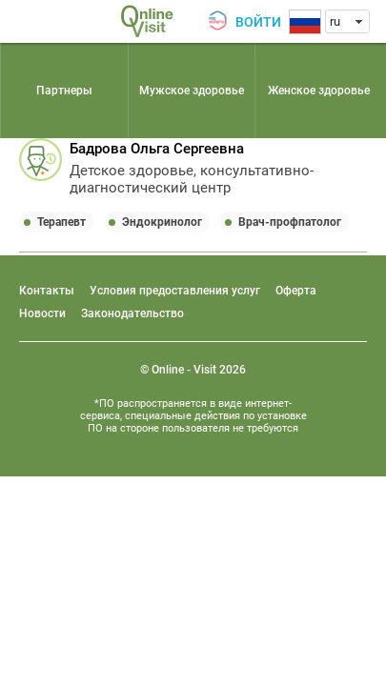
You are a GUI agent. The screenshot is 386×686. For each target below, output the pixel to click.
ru (335, 21)
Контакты (46, 290)
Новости (42, 313)
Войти (258, 22)
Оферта (295, 290)
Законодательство (132, 313)
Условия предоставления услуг (175, 290)
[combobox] (347, 21)
